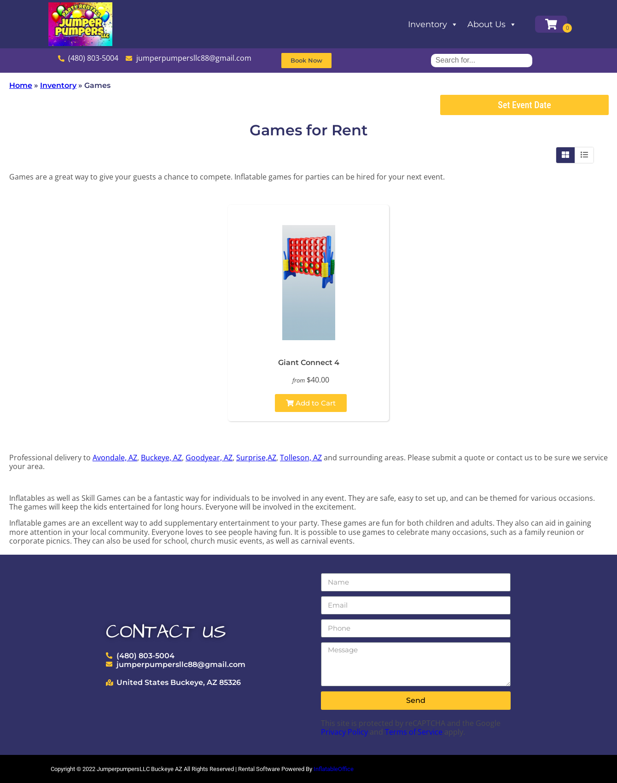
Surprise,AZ (256, 457)
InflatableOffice (334, 769)
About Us (492, 24)
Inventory (433, 24)
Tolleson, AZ (301, 457)
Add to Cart (311, 403)
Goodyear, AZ (209, 457)
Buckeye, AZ (161, 457)
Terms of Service (413, 732)
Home (20, 85)
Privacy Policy (344, 732)
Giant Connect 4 (308, 362)
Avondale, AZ (115, 457)
